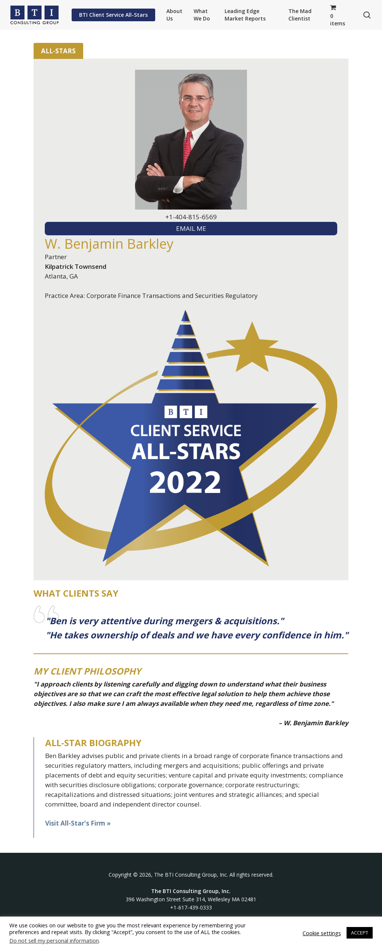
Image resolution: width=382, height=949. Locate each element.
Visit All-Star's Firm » (78, 823)
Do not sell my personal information (54, 940)
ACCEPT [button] (359, 932)
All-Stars (58, 51)
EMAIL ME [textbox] (191, 228)
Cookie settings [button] (322, 933)
